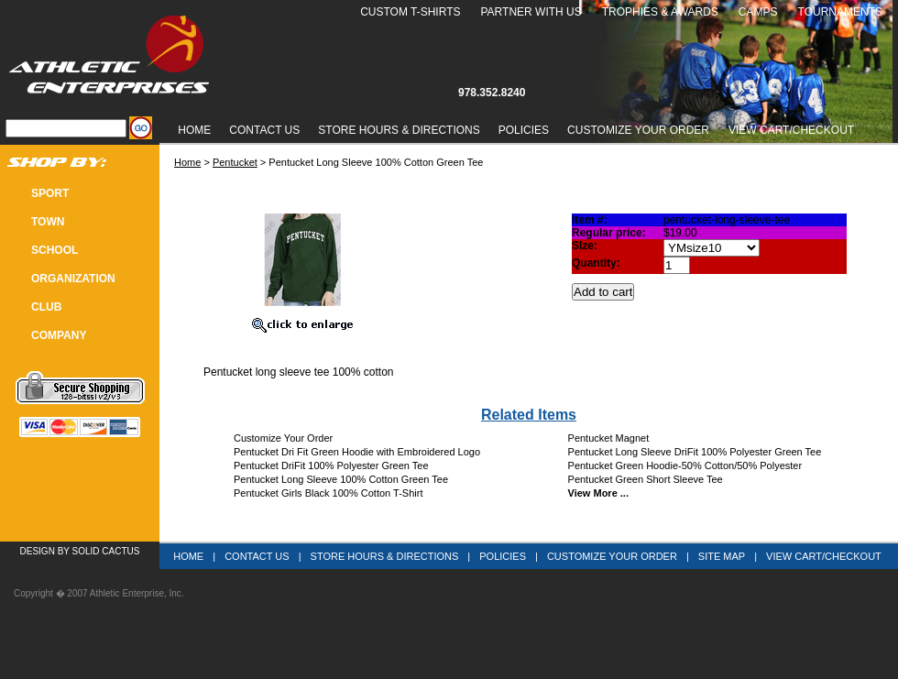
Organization (73, 278)
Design (37, 551)
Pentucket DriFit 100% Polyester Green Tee (331, 465)
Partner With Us (530, 11)
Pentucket (235, 162)
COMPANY (58, 335)
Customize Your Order (638, 130)
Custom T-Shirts (410, 11)
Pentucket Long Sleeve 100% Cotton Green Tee (341, 479)
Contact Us (264, 130)
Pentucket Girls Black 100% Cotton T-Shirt (328, 492)
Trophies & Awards (660, 11)
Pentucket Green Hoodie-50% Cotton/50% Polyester (685, 465)
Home (194, 130)
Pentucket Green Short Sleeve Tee (645, 479)
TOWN (47, 221)
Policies (523, 130)
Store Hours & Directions (398, 130)
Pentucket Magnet (609, 438)
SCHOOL (54, 250)
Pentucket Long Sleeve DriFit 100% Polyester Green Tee (695, 451)
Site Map (721, 556)
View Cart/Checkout (824, 556)
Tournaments (840, 11)
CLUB (46, 307)
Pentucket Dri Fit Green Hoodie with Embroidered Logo (357, 451)
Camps (758, 11)
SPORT (50, 193)
